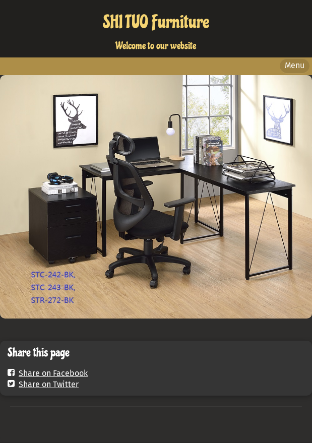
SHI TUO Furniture (156, 22)
